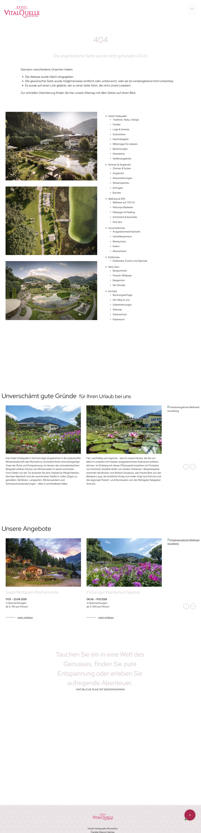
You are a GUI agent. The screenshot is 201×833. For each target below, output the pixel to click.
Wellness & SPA (116, 198)
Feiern (116, 246)
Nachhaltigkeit (121, 139)
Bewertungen (120, 148)
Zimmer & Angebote (119, 164)
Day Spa (117, 221)
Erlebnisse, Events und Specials (130, 260)
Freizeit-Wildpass (122, 275)
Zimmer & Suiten (122, 168)
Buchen (117, 192)
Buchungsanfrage (122, 295)
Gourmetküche (116, 228)
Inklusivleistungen (122, 178)
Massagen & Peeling (124, 212)
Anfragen (118, 187)
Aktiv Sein (113, 266)
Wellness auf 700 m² (124, 202)
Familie (116, 124)
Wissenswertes (121, 182)
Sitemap (117, 309)
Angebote (118, 173)
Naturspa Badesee (123, 207)
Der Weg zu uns (121, 299)
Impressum (119, 319)
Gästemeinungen (122, 304)
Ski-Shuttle (119, 285)
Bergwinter (119, 280)
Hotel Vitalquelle (117, 116)
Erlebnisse (114, 257)
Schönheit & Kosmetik (125, 217)
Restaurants (119, 241)
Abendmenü (119, 251)
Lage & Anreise (121, 129)
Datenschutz (120, 314)
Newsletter (119, 153)
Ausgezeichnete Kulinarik (126, 231)
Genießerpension (122, 236)
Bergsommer (120, 270)
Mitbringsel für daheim (125, 144)
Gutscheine (119, 134)
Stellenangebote (122, 158)
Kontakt (112, 291)
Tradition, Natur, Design (126, 119)
